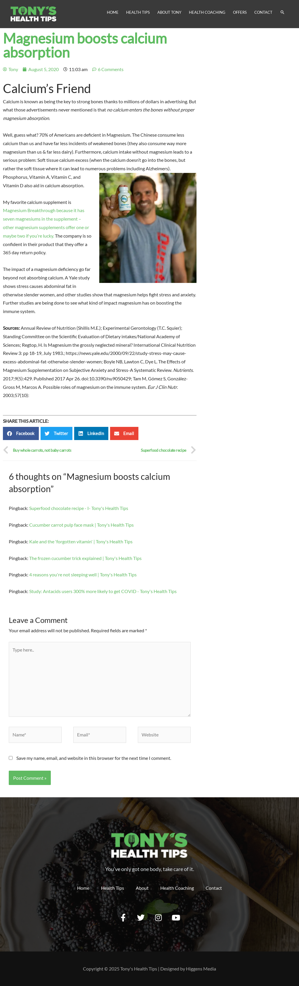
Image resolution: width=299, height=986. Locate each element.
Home (113, 12)
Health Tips (138, 12)
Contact (263, 12)
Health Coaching (207, 12)
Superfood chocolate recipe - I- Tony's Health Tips (78, 508)
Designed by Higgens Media (188, 968)
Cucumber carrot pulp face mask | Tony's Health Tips (81, 525)
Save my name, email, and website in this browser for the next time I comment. (93, 758)
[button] (21, 433)
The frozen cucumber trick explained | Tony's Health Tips (85, 558)
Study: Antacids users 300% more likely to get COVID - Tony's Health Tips (103, 591)
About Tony (169, 12)
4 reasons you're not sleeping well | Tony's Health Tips (83, 574)
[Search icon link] (282, 12)
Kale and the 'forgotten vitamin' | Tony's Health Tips (81, 541)
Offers (240, 12)
